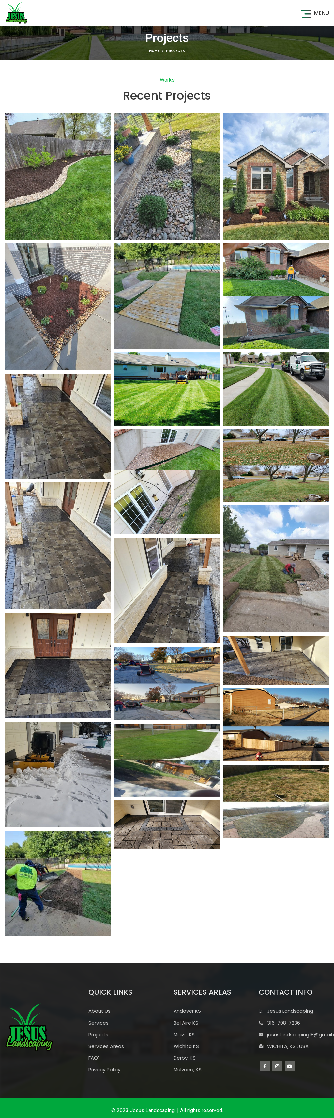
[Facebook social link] (265, 1066)
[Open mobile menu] (314, 13)
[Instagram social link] (277, 1066)
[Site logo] (16, 12)
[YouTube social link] (290, 1066)
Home (154, 51)
